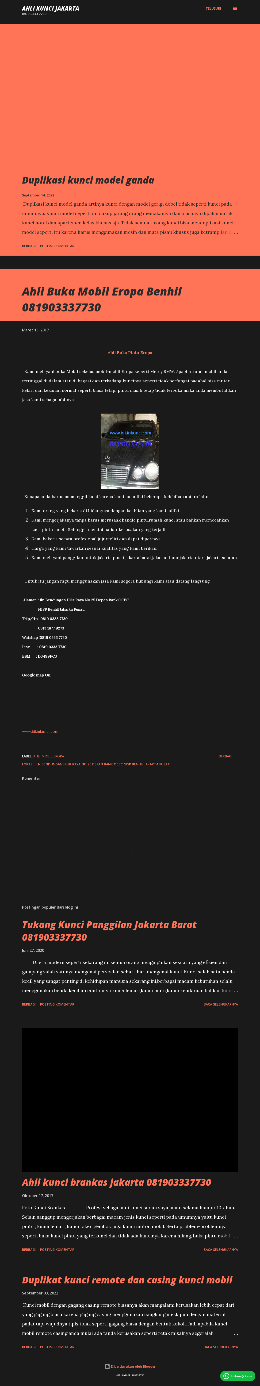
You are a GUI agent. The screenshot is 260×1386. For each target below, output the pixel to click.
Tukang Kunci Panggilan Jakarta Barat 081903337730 (109, 930)
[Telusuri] (213, 8)
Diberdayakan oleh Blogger (130, 1366)
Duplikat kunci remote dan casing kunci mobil (127, 1279)
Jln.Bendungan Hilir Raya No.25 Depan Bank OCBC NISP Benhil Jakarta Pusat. (103, 764)
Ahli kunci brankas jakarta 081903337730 (116, 1182)
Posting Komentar (57, 246)
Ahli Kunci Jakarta (50, 8)
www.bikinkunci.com (40, 731)
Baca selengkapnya (221, 1004)
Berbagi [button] (29, 246)
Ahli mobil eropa (48, 756)
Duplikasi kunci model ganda (88, 179)
